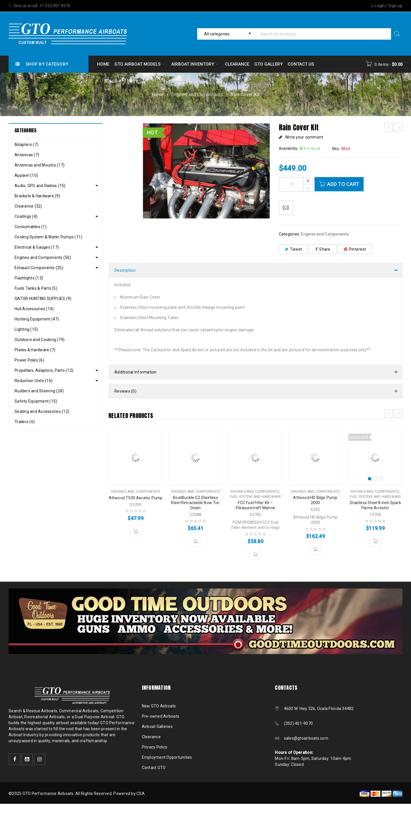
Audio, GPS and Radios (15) (40, 185)
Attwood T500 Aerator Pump (136, 498)
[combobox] (226, 34)
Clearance (151, 736)
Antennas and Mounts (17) (40, 165)
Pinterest (355, 249)
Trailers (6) (25, 421)
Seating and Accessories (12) (42, 411)
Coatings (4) (26, 216)
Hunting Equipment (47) (37, 319)
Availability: (288, 148)
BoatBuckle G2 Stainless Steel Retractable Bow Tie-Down (195, 502)
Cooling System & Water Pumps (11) (48, 237)
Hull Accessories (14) (34, 309)
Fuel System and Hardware (255, 497)
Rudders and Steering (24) (39, 391)
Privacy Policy (155, 747)
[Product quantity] (296, 184)
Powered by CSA (129, 793)
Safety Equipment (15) (36, 401)
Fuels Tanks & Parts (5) (36, 288)
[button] (135, 530)
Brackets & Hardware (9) (37, 196)
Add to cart (343, 184)
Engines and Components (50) (43, 257)
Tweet (293, 249)
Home (158, 94)
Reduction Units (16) (34, 380)
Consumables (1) (31, 226)
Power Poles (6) (29, 360)
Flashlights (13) (29, 278)
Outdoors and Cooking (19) (40, 339)
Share (323, 249)
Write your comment (304, 137)
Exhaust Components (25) (39, 267)
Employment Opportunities (167, 757)
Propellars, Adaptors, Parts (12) (44, 370)
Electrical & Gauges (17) (37, 247)
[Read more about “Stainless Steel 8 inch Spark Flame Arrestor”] (375, 540)
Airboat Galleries (157, 726)
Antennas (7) (27, 155)
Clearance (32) (28, 206)
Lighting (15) (26, 329)
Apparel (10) (26, 175)
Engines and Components (197, 94)
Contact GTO (154, 767)
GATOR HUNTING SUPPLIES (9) (43, 298)
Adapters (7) (26, 144)
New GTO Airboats (159, 706)
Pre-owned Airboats (161, 716)
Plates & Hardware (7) (35, 350)
